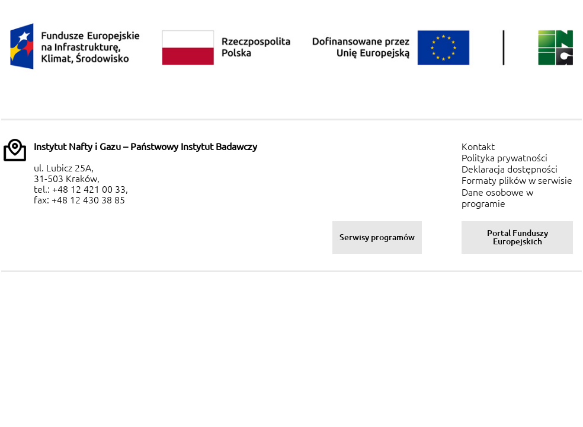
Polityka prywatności (504, 157)
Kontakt (478, 146)
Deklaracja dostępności (510, 169)
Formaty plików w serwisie (517, 180)
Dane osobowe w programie (497, 198)
